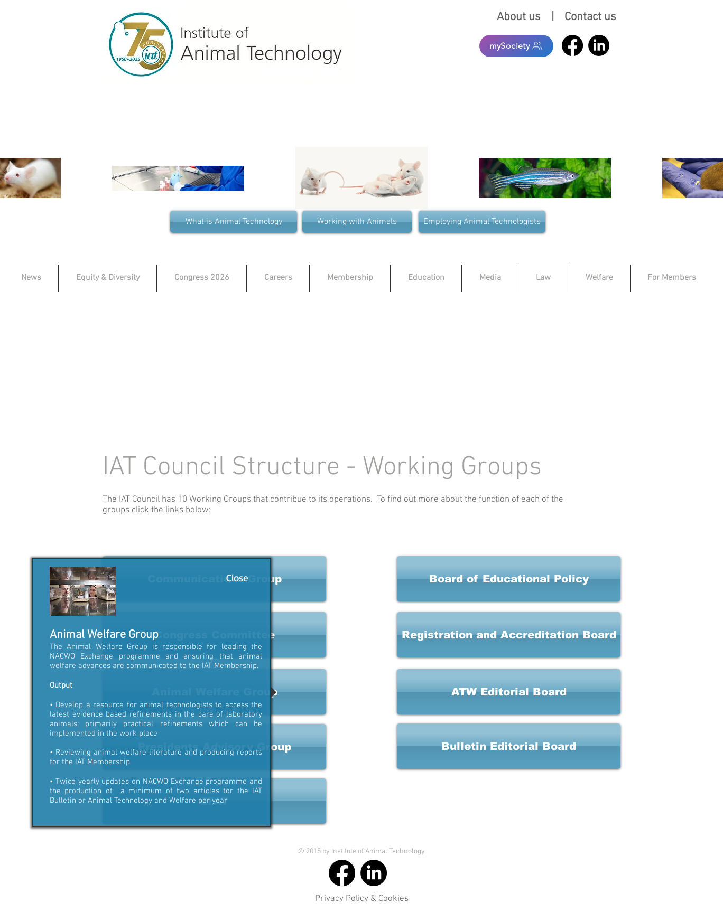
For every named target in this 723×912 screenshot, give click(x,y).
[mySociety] (516, 46)
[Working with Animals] (357, 222)
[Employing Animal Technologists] (482, 222)
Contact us (590, 17)
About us (521, 17)
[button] (508, 634)
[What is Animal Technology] (233, 222)
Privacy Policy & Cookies (362, 899)
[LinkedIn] (598, 45)
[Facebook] (572, 45)
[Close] (237, 578)
